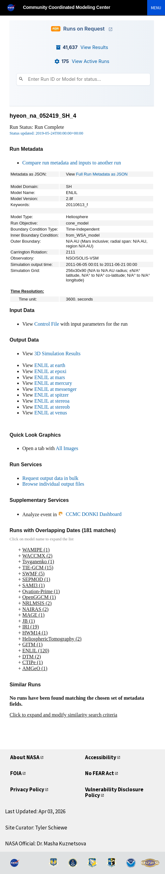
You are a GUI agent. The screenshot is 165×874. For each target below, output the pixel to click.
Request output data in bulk (50, 478)
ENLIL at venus (50, 412)
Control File (46, 324)
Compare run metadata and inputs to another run (71, 162)
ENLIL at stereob (52, 407)
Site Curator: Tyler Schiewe (36, 827)
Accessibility (100, 757)
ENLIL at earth (49, 365)
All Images (67, 448)
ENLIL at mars (49, 377)
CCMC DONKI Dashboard (89, 514)
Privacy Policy (27, 789)
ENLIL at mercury (53, 383)
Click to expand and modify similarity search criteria (63, 715)
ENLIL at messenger (55, 389)
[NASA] (14, 7)
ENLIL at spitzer (51, 395)
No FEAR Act (99, 773)
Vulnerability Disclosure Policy (114, 792)
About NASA (24, 757)
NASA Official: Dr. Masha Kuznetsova (45, 843)
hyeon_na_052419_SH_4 (43, 116)
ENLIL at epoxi (50, 371)
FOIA (16, 773)
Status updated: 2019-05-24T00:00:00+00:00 (46, 133)
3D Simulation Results (57, 353)
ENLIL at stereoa (51, 401)
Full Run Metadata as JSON (102, 174)
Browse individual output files (53, 484)
